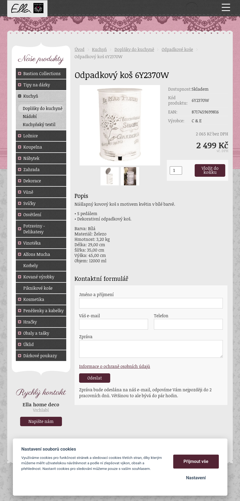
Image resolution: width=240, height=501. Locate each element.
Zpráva (86, 337)
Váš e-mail (89, 316)
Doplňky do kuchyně (134, 49)
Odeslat (94, 378)
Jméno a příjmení (96, 294)
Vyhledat (192, 7)
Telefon (161, 316)
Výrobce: (176, 120)
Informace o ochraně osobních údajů (114, 366)
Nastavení (196, 477)
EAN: (173, 112)
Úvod (79, 49)
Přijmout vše (195, 461)
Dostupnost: (180, 89)
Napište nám (41, 421)
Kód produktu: (178, 100)
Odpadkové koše (177, 49)
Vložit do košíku (210, 170)
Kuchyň (99, 49)
